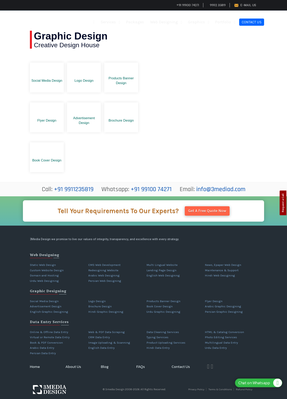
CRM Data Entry (99, 337)
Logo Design (97, 301)
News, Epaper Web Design (223, 265)
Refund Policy (244, 389)
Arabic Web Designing (104, 275)
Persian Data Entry (43, 353)
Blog (105, 367)
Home (35, 367)
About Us (73, 367)
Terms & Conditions (220, 389)
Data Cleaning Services (162, 332)
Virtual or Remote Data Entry (50, 337)
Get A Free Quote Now (207, 211)
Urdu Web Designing (44, 281)
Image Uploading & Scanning (109, 342)
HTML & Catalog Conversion (224, 332)
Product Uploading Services (165, 342)
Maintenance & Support (222, 270)
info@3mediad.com (220, 189)
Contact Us (251, 22)
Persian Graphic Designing (224, 312)
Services (108, 22)
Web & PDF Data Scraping (106, 332)
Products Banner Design (163, 301)
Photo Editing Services (221, 337)
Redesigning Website (103, 270)
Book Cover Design (159, 306)
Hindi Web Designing (220, 275)
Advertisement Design (45, 306)
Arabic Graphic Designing (223, 306)
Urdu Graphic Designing (163, 312)
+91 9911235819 (73, 189)
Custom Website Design (47, 270)
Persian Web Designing (104, 281)
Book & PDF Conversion (46, 342)
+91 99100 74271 (151, 189)
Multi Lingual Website (162, 265)
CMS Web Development (104, 265)
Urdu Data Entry (216, 348)
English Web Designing (163, 275)
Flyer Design (213, 301)
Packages (135, 22)
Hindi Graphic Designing (105, 312)
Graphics (196, 22)
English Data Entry (101, 348)
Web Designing (164, 22)
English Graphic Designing (49, 312)
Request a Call (283, 203)
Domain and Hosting (44, 275)
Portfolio (223, 22)
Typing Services (157, 337)
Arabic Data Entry (42, 348)
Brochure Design (100, 306)
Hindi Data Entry (158, 348)
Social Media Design (44, 301)
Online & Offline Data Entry (49, 332)
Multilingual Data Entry (221, 342)
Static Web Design (43, 265)
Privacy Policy (196, 389)
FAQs (140, 367)
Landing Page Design (161, 270)
